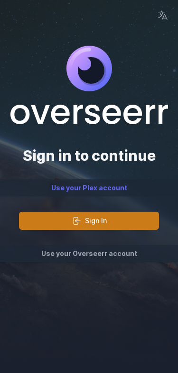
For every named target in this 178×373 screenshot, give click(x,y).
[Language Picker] (162, 15)
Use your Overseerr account (89, 253)
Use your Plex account (89, 188)
